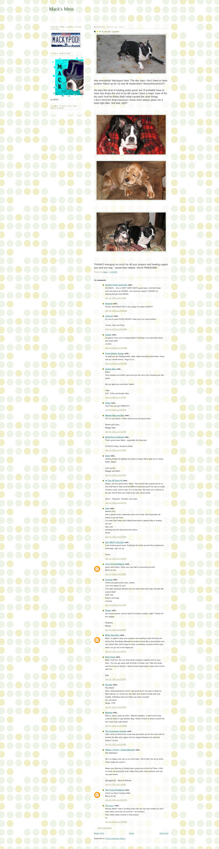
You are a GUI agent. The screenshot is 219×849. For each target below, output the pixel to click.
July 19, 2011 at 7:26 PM (115, 559)
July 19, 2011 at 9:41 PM (115, 605)
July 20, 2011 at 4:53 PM (115, 679)
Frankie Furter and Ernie (116, 285)
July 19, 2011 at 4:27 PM (115, 475)
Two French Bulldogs (115, 564)
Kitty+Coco (110, 657)
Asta (107, 508)
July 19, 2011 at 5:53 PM (115, 537)
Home (131, 833)
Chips (108, 403)
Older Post (163, 833)
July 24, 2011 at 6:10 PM (115, 744)
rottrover (109, 316)
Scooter (108, 685)
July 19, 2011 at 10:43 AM (116, 348)
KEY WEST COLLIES (114, 542)
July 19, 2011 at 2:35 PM (115, 397)
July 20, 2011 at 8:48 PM (115, 707)
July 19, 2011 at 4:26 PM (115, 450)
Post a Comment (104, 828)
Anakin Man (110, 369)
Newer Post (99, 833)
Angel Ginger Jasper (114, 353)
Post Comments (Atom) (116, 838)
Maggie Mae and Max (114, 415)
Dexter (108, 610)
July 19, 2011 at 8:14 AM (115, 298)
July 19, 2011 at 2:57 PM (115, 410)
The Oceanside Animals (116, 731)
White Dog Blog (112, 635)
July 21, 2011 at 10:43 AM (116, 726)
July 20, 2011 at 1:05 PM (115, 651)
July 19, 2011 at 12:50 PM (116, 363)
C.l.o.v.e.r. (109, 805)
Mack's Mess (61, 9)
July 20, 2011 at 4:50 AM (115, 630)
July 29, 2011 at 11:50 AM (116, 822)
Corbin (108, 335)
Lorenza (108, 580)
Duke (107, 456)
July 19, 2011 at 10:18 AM (116, 329)
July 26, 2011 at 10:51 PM (116, 800)
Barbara (108, 304)
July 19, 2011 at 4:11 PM (115, 432)
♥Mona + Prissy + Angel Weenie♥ (120, 750)
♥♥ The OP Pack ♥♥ (113, 480)
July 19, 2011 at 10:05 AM (116, 311)
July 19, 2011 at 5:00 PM (115, 503)
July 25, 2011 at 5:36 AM (115, 784)
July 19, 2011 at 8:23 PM (115, 574)
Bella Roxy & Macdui (114, 437)
